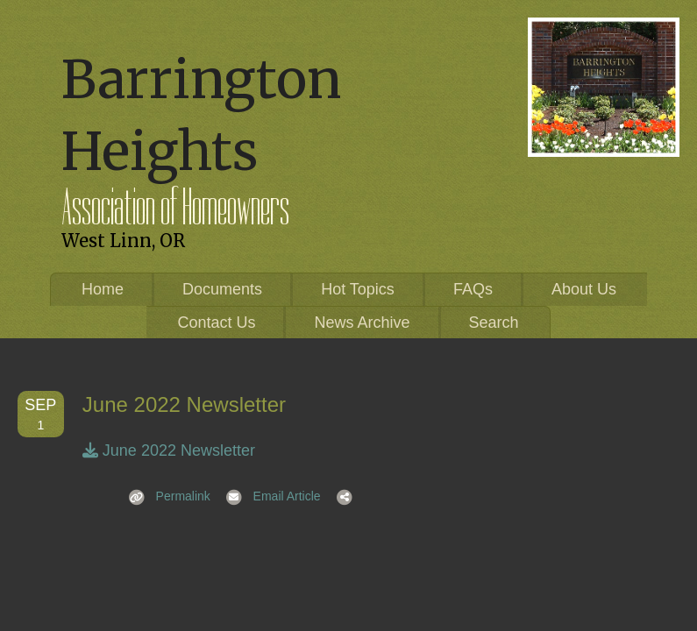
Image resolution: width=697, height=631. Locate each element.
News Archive (361, 322)
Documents (222, 289)
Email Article (268, 496)
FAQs (473, 289)
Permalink (163, 496)
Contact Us (216, 322)
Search (494, 322)
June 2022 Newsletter (168, 450)
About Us (583, 289)
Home (103, 289)
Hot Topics (358, 289)
